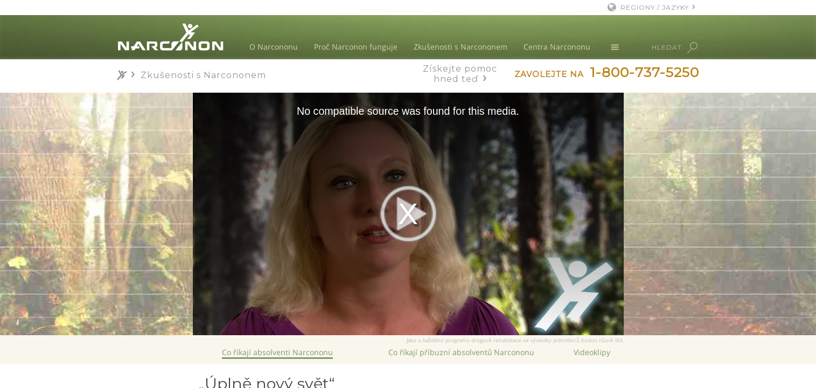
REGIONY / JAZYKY (654, 7)
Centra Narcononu (557, 46)
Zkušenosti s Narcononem (460, 46)
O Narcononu (273, 46)
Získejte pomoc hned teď (460, 74)
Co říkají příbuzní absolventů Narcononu (461, 352)
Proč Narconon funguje (355, 46)
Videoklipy (592, 352)
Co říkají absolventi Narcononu (277, 352)
